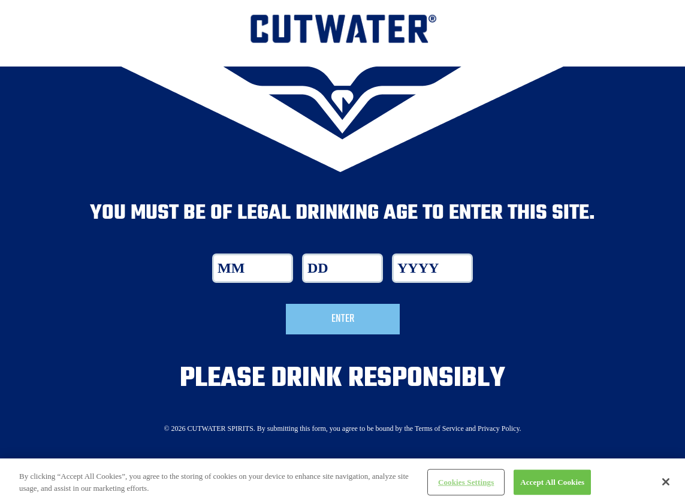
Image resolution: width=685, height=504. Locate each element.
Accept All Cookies (552, 487)
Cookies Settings (466, 487)
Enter (342, 319)
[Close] (666, 487)
